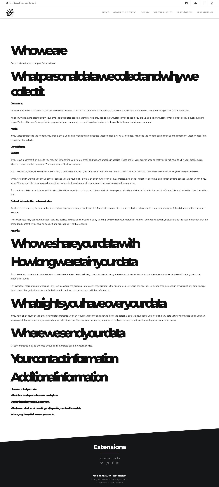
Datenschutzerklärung (109, 483)
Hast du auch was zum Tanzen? (21, 3)
